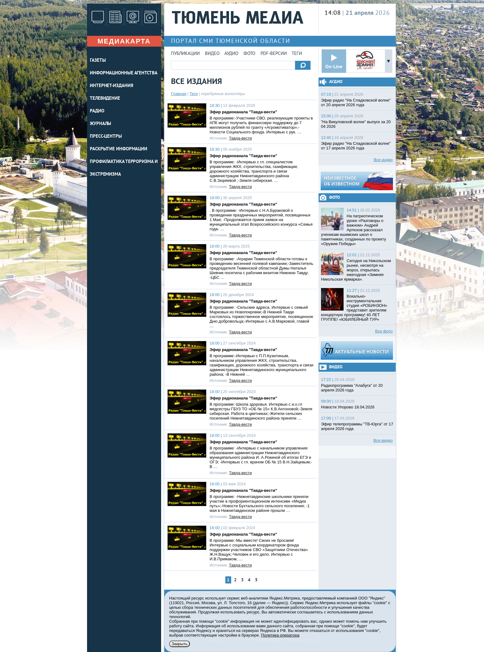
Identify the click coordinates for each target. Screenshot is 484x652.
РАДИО (97, 111)
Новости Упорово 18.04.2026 (347, 407)
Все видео (383, 440)
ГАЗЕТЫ (98, 61)
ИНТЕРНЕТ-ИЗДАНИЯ (111, 86)
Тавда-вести (240, 138)
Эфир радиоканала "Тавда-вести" (243, 112)
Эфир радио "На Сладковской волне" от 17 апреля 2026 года (356, 145)
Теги (297, 54)
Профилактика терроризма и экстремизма (124, 168)
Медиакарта (124, 41)
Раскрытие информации (118, 149)
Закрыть (179, 644)
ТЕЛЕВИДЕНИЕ (105, 99)
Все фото (384, 331)
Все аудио (383, 159)
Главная (178, 93)
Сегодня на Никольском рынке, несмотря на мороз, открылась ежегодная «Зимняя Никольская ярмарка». (356, 270)
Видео (212, 54)
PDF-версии (274, 54)
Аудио (231, 54)
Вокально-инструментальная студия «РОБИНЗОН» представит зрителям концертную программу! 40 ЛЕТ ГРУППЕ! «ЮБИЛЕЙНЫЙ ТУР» (354, 308)
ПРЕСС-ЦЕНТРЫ (106, 137)
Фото (249, 54)
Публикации (185, 54)
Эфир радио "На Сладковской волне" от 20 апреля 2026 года (356, 102)
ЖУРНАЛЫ (100, 124)
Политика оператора (280, 635)
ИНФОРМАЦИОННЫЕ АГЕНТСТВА (123, 73)
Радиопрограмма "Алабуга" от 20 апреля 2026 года (352, 387)
